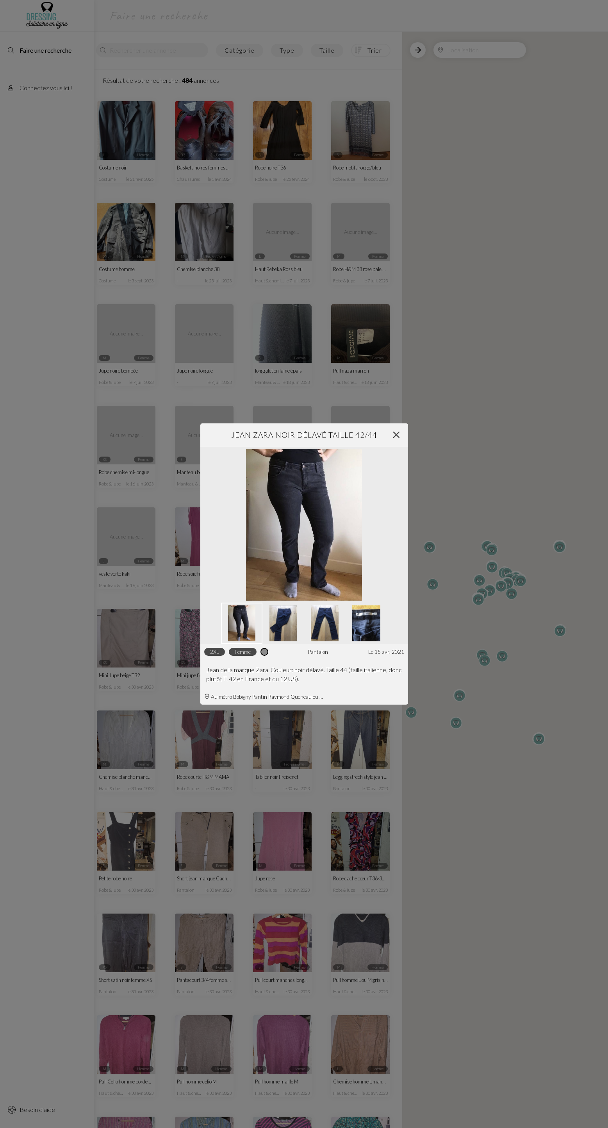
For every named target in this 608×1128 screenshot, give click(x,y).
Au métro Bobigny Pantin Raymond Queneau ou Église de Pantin (264, 697)
